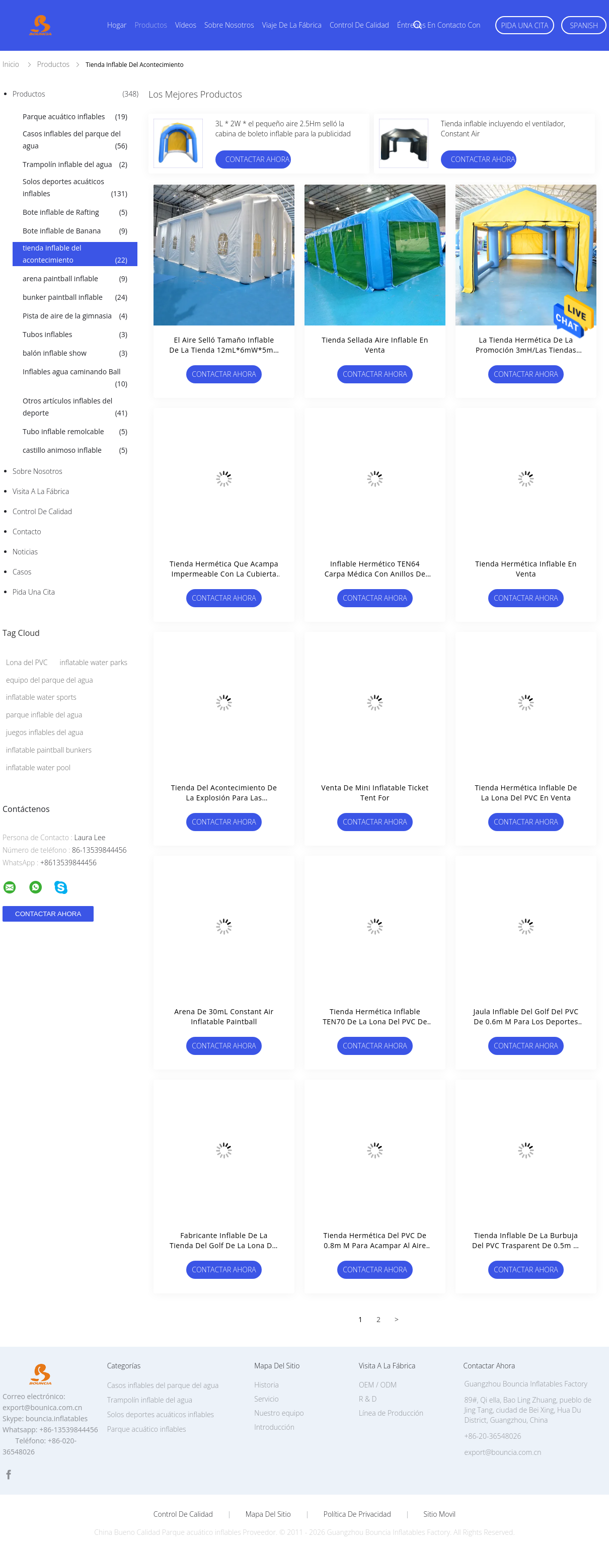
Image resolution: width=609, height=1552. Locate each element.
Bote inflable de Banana (75, 231)
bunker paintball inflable (75, 297)
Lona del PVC (27, 662)
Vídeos (185, 25)
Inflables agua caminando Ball (75, 378)
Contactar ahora (257, 159)
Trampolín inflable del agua (75, 164)
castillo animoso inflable (75, 450)
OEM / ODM (378, 1385)
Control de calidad (359, 25)
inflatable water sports (41, 697)
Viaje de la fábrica (292, 25)
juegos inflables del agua (45, 732)
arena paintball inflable (75, 279)
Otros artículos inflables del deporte (75, 407)
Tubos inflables (75, 335)
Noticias (25, 551)
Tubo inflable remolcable (75, 432)
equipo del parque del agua (49, 680)
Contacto (27, 531)
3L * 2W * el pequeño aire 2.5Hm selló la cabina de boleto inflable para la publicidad (283, 128)
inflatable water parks (94, 662)
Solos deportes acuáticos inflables (75, 188)
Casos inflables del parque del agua (75, 140)
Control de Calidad (42, 511)
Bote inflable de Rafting (75, 212)
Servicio (266, 1399)
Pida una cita (525, 25)
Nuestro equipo (279, 1413)
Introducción (274, 1427)
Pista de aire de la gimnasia (75, 316)
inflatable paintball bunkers (49, 750)
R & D (367, 1399)
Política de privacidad (357, 1514)
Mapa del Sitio (268, 1514)
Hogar (116, 25)
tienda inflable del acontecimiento (75, 254)
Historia (266, 1385)
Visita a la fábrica (41, 491)
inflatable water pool (38, 767)
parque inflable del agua (44, 714)
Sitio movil (440, 1514)
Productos (150, 25)
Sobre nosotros (229, 25)
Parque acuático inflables (75, 117)
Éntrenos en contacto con (439, 25)
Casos (22, 572)
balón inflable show (75, 353)
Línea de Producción (391, 1413)
